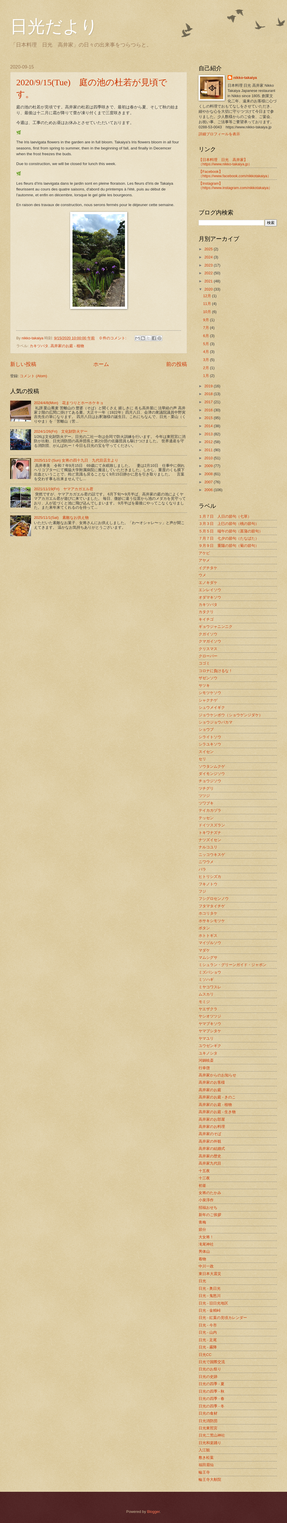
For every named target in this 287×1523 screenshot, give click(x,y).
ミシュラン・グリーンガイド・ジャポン (232, 965)
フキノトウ (208, 884)
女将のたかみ (210, 1193)
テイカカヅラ (210, 810)
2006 (209, 490)
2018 (209, 394)
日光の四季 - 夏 (211, 1384)
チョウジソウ (210, 781)
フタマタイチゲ (212, 906)
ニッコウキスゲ (212, 854)
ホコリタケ (208, 913)
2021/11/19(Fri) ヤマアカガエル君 (63, 489)
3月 (206, 360)
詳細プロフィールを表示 (219, 134)
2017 (209, 402)
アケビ (204, 553)
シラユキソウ (210, 744)
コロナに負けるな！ (215, 671)
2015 (209, 418)
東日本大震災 (210, 1274)
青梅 (202, 1222)
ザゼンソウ (208, 678)
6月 (206, 336)
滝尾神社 (206, 1244)
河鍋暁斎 (206, 1060)
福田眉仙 (206, 1465)
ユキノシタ (208, 1053)
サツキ (204, 685)
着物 (202, 1259)
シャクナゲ (208, 700)
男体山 (204, 1251)
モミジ (204, 1002)
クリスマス (208, 649)
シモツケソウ (210, 693)
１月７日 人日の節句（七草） (225, 516)
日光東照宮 (208, 1428)
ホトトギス (208, 935)
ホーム (101, 364)
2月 (206, 368)
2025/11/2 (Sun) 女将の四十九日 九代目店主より (76, 460)
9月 (206, 320)
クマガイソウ (210, 641)
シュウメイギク (212, 707)
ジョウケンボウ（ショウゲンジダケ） (231, 715)
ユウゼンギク (210, 1045)
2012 (209, 442)
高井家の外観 (210, 1141)
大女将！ (206, 1237)
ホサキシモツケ (212, 921)
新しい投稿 (23, 364)
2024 (209, 257)
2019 (209, 386)
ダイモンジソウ (212, 773)
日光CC (205, 1354)
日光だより (54, 26)
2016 (209, 410)
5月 (206, 344)
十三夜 (204, 1178)
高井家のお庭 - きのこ (217, 1097)
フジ (202, 891)
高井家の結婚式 (212, 1148)
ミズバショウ (210, 972)
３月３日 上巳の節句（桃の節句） (229, 523)
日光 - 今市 (208, 1325)
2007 (209, 482)
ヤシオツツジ (210, 1016)
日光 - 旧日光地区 (213, 1303)
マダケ (204, 950)
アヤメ (204, 560)
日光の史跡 (208, 1376)
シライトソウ (210, 737)
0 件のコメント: (114, 338)
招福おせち (208, 1207)
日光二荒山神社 (212, 1435)
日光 (202, 1281)
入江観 (204, 1450)
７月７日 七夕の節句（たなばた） (229, 538)
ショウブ (206, 729)
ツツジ (204, 795)
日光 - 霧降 (208, 1347)
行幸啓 (204, 1068)
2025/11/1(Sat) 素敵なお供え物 (61, 517)
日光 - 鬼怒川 (210, 1295)
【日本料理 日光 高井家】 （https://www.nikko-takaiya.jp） (225, 162)
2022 (209, 273)
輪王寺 (204, 1472)
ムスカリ (206, 994)
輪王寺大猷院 (210, 1479)
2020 (209, 289)
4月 (206, 351)
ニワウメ (206, 862)
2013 (209, 434)
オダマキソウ (210, 597)
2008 (209, 474)
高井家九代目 (210, 1163)
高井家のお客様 (212, 1082)
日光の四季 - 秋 (211, 1391)
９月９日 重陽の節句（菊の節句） (229, 545)
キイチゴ (206, 619)
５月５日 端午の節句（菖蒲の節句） (231, 531)
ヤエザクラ (208, 1009)
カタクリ (206, 612)
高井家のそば (210, 1134)
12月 (207, 296)
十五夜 (204, 1171)
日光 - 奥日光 (210, 1288)
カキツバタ (39, 346)
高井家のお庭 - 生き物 (217, 1112)
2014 (209, 426)
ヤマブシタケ (210, 1031)
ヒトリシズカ (210, 876)
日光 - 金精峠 (210, 1310)
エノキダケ (208, 582)
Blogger (153, 1511)
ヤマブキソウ (210, 1023)
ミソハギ (206, 979)
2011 (209, 450)
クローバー (208, 656)
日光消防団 (208, 1421)
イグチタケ (208, 568)
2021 (209, 281)
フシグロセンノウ (214, 898)
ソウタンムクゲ (212, 766)
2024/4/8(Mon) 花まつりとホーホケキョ (68, 403)
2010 (209, 458)
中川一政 (206, 1266)
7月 (206, 327)
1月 (206, 375)
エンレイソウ (210, 590)
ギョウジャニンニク (215, 626)
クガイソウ (208, 634)
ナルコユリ (208, 847)
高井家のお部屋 (212, 1119)
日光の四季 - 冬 (211, 1406)
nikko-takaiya (245, 77)
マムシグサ (208, 957)
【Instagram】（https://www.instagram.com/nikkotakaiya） (235, 185)
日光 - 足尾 (208, 1340)
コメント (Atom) (33, 376)
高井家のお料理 (212, 1126)
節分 (202, 1229)
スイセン (206, 752)
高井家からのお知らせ (217, 1075)
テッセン (206, 818)
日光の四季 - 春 (211, 1398)
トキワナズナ (210, 832)
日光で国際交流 (212, 1362)
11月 (207, 303)
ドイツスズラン (212, 825)
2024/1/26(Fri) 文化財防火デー (61, 431)
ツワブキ (206, 803)
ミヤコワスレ (210, 987)
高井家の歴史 (210, 1156)
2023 (209, 265)
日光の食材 (208, 1413)
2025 (209, 249)
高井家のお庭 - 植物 (67, 346)
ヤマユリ (206, 1038)
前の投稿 (176, 364)
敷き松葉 (206, 1457)
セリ (202, 759)
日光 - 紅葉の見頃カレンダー (223, 1317)
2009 (209, 466)
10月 (207, 312)
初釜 (202, 1185)
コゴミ (204, 663)
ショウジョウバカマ (215, 722)
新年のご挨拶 (210, 1215)
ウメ (202, 575)
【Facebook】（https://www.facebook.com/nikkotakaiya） (235, 173)
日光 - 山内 (208, 1332)
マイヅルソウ (210, 943)
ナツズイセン (210, 840)
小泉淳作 (206, 1200)
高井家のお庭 (210, 1090)
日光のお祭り (210, 1369)
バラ (202, 869)
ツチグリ (206, 788)
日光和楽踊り (210, 1443)
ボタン (204, 928)
